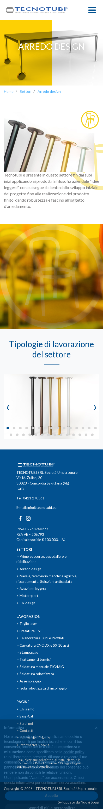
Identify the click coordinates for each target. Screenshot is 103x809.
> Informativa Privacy (33, 738)
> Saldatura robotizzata (35, 674)
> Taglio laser (26, 624)
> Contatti (24, 730)
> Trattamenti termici (33, 659)
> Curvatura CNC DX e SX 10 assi (42, 645)
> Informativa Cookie (32, 745)
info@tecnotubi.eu (42, 507)
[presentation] (8, 406)
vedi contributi (42, 766)
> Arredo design (28, 569)
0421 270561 (34, 498)
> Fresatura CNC (29, 631)
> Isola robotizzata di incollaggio (41, 688)
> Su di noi (24, 723)
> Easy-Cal (24, 716)
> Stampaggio (27, 652)
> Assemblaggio (28, 681)
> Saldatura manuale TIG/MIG (40, 667)
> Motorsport (27, 596)
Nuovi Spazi (90, 802)
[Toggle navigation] (92, 10)
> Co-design (25, 603)
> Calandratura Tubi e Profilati (40, 638)
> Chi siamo (25, 709)
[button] (8, 428)
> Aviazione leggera (31, 588)
